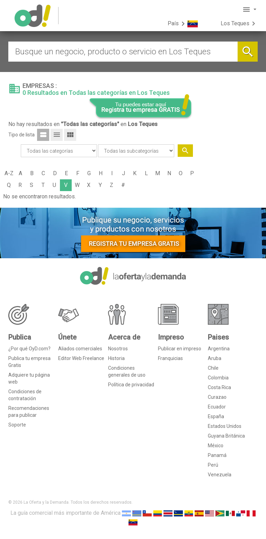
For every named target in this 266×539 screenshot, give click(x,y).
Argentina (219, 348)
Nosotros (118, 348)
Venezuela (219, 474)
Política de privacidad (131, 384)
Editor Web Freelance (81, 358)
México (215, 445)
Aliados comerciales (80, 348)
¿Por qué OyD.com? (29, 348)
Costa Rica (219, 387)
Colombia (218, 377)
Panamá (217, 455)
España (216, 416)
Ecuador (217, 407)
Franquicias (170, 358)
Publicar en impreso (179, 348)
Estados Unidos (224, 426)
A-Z (9, 173)
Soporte (17, 425)
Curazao (217, 397)
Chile (213, 368)
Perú (213, 465)
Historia (116, 358)
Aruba (214, 358)
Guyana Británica (226, 436)
